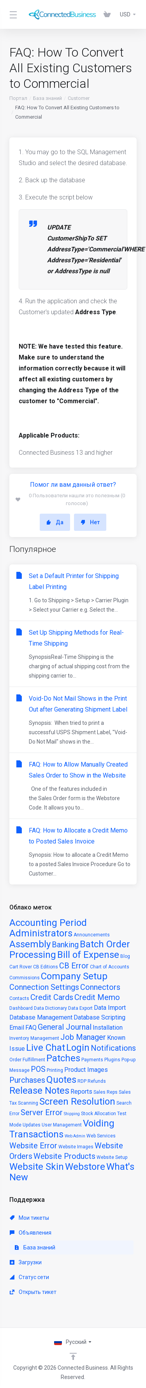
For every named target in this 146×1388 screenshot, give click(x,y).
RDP (81, 1081)
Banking (65, 944)
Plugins (112, 1059)
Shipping (72, 1114)
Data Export (80, 1008)
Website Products (64, 1156)
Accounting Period (48, 922)
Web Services (101, 1136)
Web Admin (75, 1136)
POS (38, 1069)
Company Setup (74, 976)
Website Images (75, 1147)
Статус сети (29, 1277)
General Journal (64, 1027)
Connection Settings (44, 987)
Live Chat (45, 1047)
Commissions (24, 977)
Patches (63, 1058)
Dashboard (21, 1008)
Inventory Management (34, 1038)
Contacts (19, 998)
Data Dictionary (50, 1008)
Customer (79, 98)
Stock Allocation (98, 1113)
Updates (31, 1125)
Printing (55, 1070)
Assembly (30, 944)
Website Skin (36, 1166)
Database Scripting (99, 1017)
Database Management (40, 1017)
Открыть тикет (33, 1292)
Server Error (42, 1112)
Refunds (97, 1081)
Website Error (33, 1145)
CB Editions (45, 967)
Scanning (28, 1103)
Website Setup (112, 1157)
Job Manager (83, 1037)
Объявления (30, 1233)
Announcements (92, 935)
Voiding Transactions (61, 1129)
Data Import (110, 1007)
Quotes (61, 1079)
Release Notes (39, 1090)
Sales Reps (105, 1092)
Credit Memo (97, 997)
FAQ (31, 1027)
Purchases (27, 1080)
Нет (90, 522)
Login (78, 1047)
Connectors (100, 987)
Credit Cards (51, 997)
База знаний (47, 98)
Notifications (113, 1048)
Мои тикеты (29, 1218)
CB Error (74, 965)
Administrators (40, 933)
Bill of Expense (88, 954)
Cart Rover (20, 967)
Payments (92, 1059)
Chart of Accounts (109, 967)
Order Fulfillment (27, 1059)
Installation (108, 1027)
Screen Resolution (77, 1101)
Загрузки (26, 1262)
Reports (81, 1091)
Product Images (86, 1069)
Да (54, 522)
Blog (125, 956)
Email (16, 1027)
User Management (62, 1125)
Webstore (85, 1166)
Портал (18, 98)
